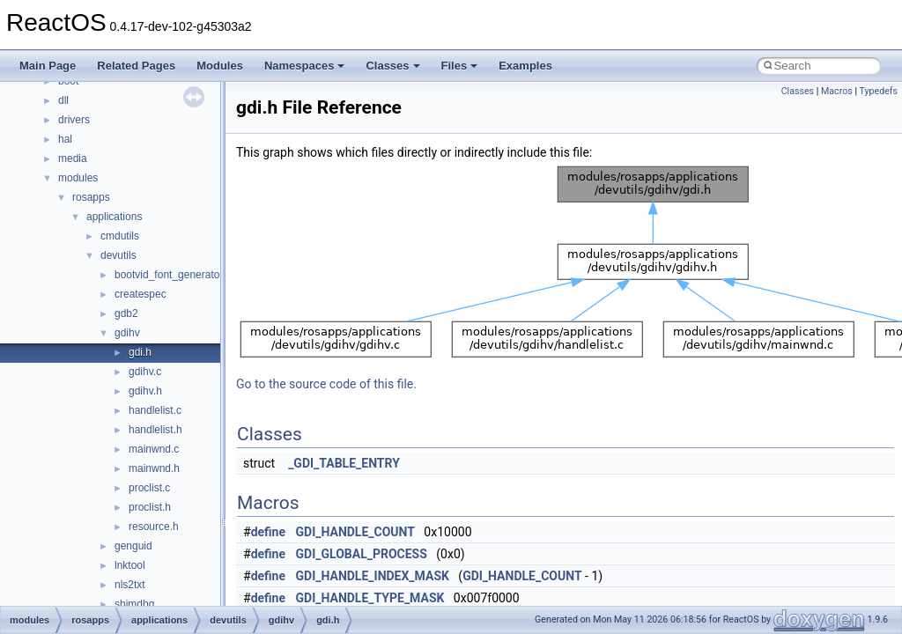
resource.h (154, 526)
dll (63, 100)
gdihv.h (145, 391)
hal (65, 139)
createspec (140, 294)
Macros (837, 91)
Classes (392, 65)
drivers (74, 120)
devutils (118, 255)
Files (459, 65)
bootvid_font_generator (169, 275)
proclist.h (150, 507)
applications (114, 216)
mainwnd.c (154, 449)
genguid (133, 546)
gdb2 (126, 313)
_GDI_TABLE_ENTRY (344, 463)
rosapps (91, 197)
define (268, 532)
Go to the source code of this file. (326, 384)
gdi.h (140, 352)
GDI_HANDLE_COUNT (355, 532)
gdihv (127, 333)
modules (78, 178)
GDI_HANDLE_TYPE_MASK (370, 598)
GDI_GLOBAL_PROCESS (361, 554)
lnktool (130, 565)
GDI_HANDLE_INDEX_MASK (372, 576)
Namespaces (304, 65)
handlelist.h (155, 430)
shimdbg (134, 604)
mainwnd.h (154, 468)
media (72, 158)
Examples (525, 65)
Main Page (47, 65)
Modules (219, 65)
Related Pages (136, 65)
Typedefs (878, 91)
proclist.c (149, 488)
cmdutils (119, 236)
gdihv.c (145, 371)
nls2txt (130, 585)
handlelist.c (155, 410)
